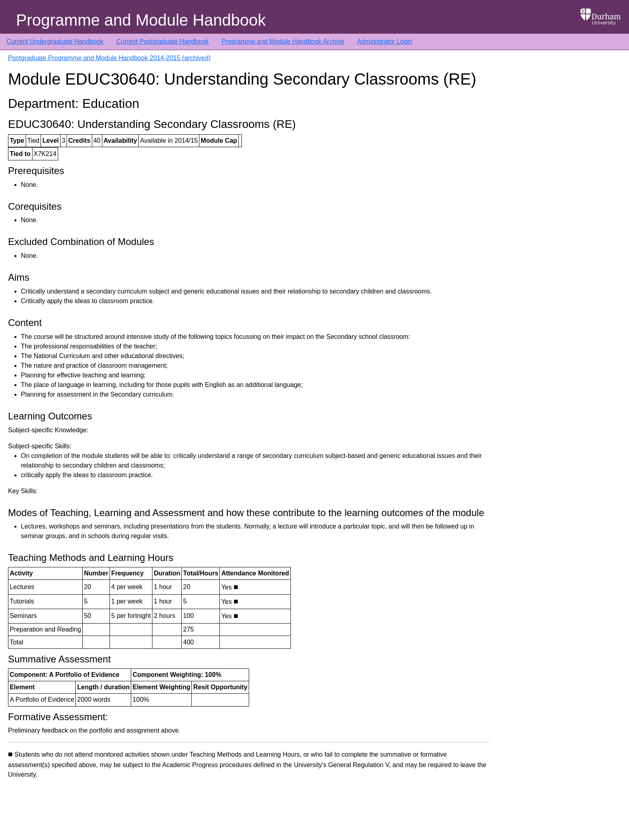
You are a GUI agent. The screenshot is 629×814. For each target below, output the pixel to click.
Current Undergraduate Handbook (54, 41)
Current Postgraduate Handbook (162, 41)
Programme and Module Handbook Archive (282, 41)
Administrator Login (384, 41)
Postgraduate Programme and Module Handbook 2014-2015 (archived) (109, 58)
